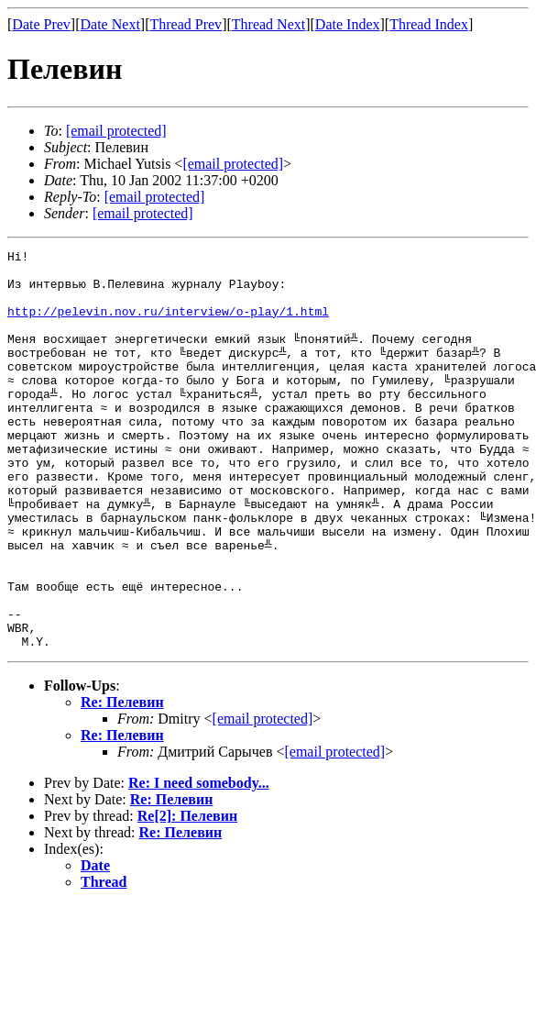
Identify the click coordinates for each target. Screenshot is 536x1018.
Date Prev (41, 24)
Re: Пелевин (122, 782)
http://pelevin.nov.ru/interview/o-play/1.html (168, 324)
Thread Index (428, 24)
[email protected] (263, 798)
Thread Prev (185, 24)
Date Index (347, 24)
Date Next (110, 24)
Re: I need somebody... (198, 862)
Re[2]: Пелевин (187, 895)
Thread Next (268, 24)
